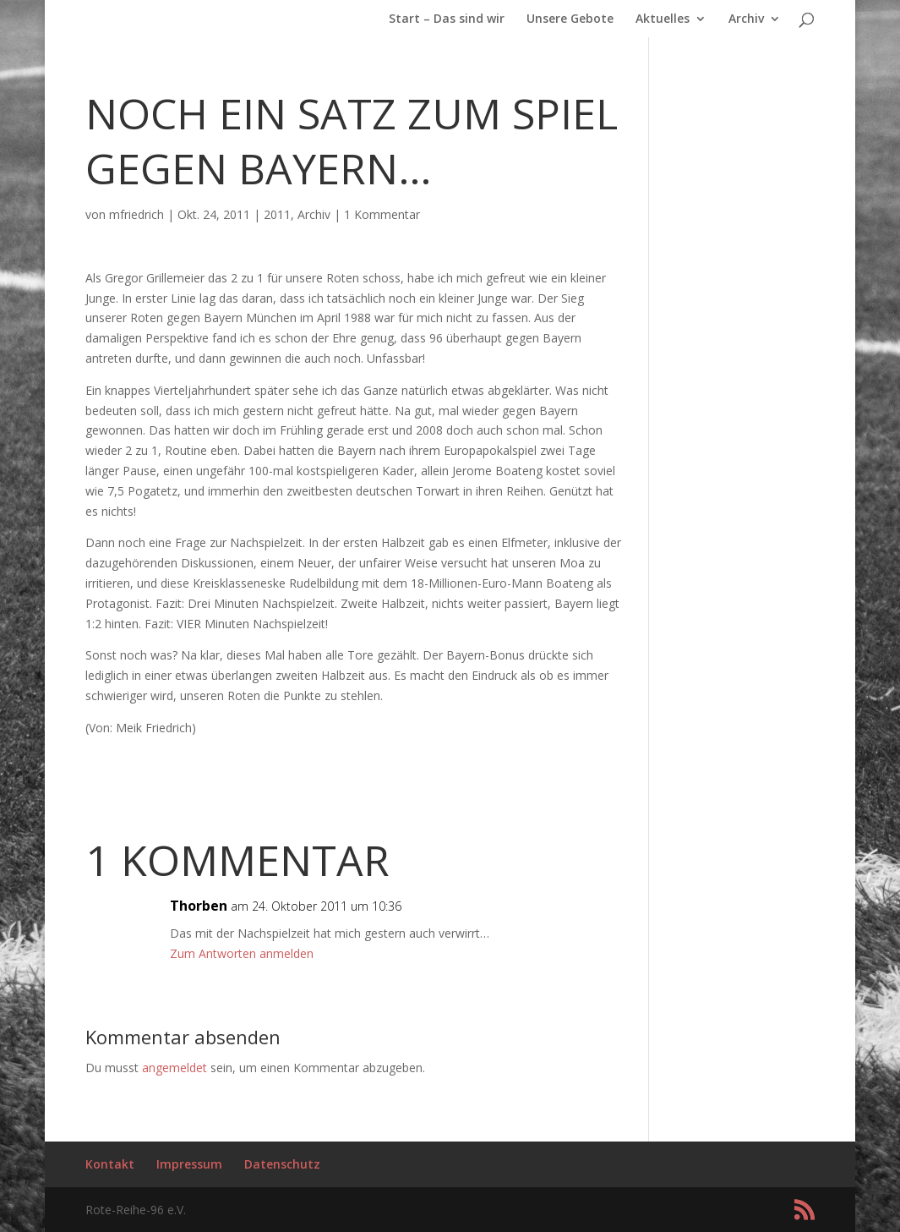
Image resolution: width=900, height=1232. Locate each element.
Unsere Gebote (570, 19)
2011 (277, 214)
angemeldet (174, 1068)
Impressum (189, 1164)
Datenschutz (282, 1164)
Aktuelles (662, 19)
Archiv (746, 19)
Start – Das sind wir (447, 19)
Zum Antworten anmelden (242, 953)
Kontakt (109, 1164)
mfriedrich (136, 214)
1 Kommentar (382, 214)
